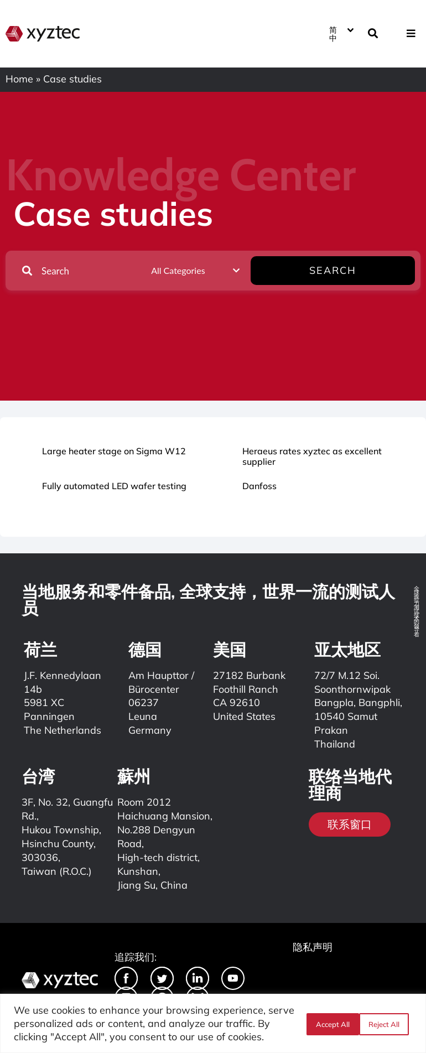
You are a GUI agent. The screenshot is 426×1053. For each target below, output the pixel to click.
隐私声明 (313, 947)
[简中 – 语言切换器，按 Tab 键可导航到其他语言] (341, 33)
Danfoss (259, 485)
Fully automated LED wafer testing (114, 485)
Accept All (386, 1023)
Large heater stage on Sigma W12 (114, 451)
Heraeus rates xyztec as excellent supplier (312, 456)
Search (380, 270)
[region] (213, 1023)
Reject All (330, 1023)
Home (19, 78)
